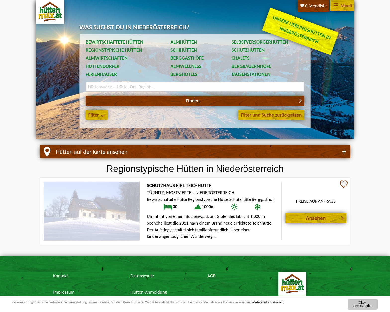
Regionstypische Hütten (114, 50)
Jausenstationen (251, 74)
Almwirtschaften (107, 58)
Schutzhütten (248, 50)
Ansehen (316, 218)
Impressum (64, 292)
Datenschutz (142, 276)
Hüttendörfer (102, 66)
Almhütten (183, 42)
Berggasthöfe (187, 58)
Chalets (241, 58)
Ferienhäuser (101, 74)
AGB (211, 276)
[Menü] (336, 5)
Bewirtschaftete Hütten (114, 42)
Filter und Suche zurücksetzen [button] (271, 115)
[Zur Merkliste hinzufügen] (344, 185)
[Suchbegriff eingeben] (195, 87)
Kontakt (60, 276)
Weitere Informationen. (268, 302)
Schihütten (183, 50)
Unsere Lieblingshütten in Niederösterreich (302, 29)
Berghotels (183, 74)
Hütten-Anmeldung (148, 292)
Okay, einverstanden (362, 304)
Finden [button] (193, 101)
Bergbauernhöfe (251, 66)
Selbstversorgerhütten (260, 42)
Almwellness (185, 66)
